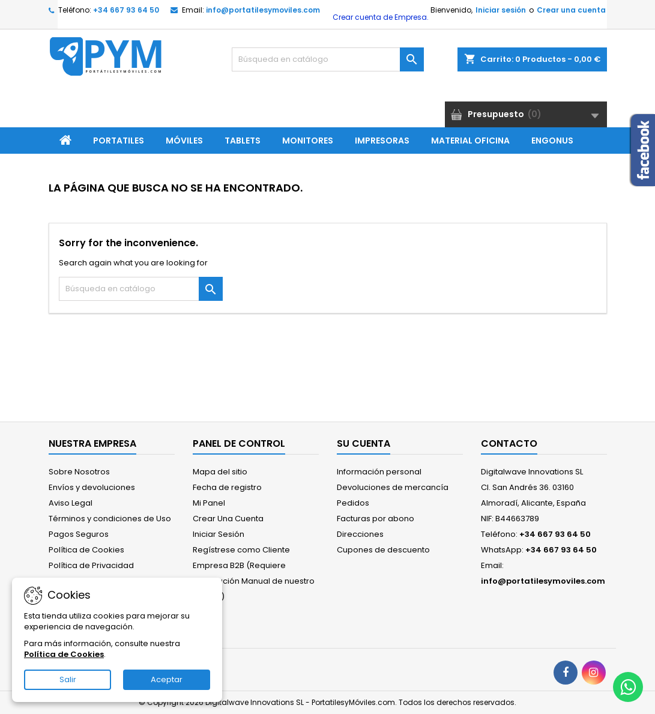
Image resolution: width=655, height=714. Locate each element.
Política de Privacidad (91, 565)
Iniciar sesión (500, 10)
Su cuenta (363, 443)
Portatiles (118, 141)
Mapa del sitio (220, 471)
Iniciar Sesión (218, 534)
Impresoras (382, 141)
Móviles (184, 141)
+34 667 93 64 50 (126, 10)
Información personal (379, 471)
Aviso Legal (70, 503)
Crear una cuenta (571, 10)
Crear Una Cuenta (228, 518)
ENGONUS (552, 141)
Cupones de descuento (383, 549)
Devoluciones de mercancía (392, 487)
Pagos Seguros (79, 534)
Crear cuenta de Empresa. (380, 17)
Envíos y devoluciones (92, 487)
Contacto (509, 443)
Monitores (307, 141)
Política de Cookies (86, 549)
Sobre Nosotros (79, 471)
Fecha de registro (227, 487)
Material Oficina (470, 141)
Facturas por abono (375, 518)
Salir (67, 679)
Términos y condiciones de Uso (110, 518)
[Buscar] (328, 59)
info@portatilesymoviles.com (263, 10)
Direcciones (360, 534)
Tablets (243, 141)
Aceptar (167, 679)
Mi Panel (209, 503)
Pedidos (353, 503)
